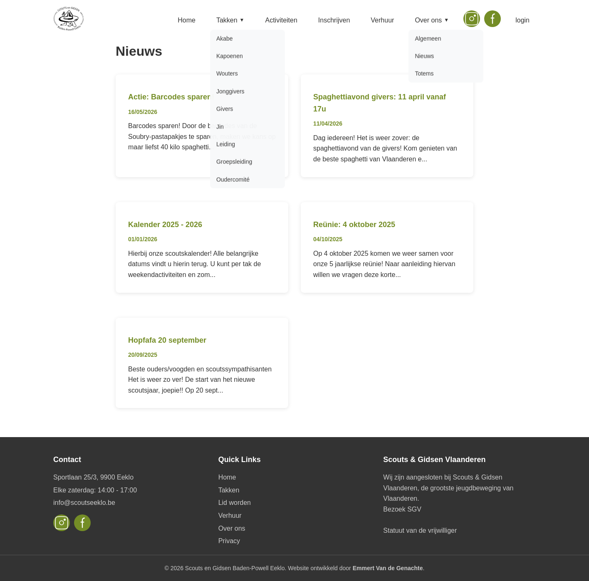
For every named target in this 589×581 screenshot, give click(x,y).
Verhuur (382, 20)
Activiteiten (281, 20)
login (522, 20)
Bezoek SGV (402, 509)
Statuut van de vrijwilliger (420, 530)
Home (187, 20)
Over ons (432, 20)
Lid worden (234, 502)
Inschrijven (334, 20)
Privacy (229, 540)
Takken (230, 20)
